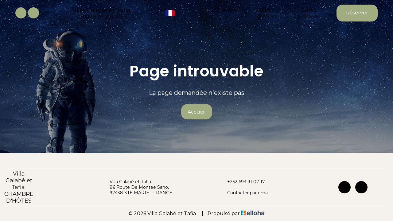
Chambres (226, 12)
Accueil (197, 112)
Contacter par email (245, 193)
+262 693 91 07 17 (242, 181)
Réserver (357, 13)
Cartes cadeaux (308, 13)
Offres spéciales (266, 13)
